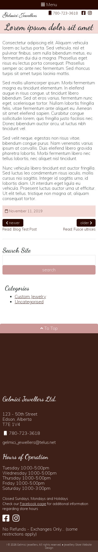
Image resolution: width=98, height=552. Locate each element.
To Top (49, 328)
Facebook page (33, 504)
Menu (49, 4)
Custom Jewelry (30, 296)
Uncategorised (29, 302)
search (49, 270)
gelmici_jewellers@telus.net (29, 442)
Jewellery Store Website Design (68, 546)
